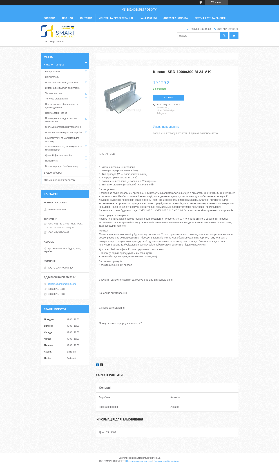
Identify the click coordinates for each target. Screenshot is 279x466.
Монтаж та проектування (116, 18)
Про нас (67, 18)
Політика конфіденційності (167, 461)
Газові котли (51, 160)
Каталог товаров (54, 64)
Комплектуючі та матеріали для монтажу (62, 139)
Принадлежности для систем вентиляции (61, 120)
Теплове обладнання (56, 98)
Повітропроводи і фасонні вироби (63, 132)
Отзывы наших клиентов (59, 179)
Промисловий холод (56, 113)
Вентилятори (52, 77)
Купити (168, 97)
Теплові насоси (53, 93)
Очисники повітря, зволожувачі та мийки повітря (63, 148)
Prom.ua (156, 458)
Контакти (85, 18)
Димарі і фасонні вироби (58, 155)
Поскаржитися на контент (139, 461)
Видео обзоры (53, 172)
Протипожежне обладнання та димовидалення (61, 106)
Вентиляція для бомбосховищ (61, 166)
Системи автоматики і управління (63, 127)
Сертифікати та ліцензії (210, 18)
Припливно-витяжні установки (61, 82)
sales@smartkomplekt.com (62, 284)
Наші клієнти (148, 18)
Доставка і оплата (175, 18)
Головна (49, 18)
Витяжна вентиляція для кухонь (62, 88)
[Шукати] (224, 35)
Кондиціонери (52, 71)
